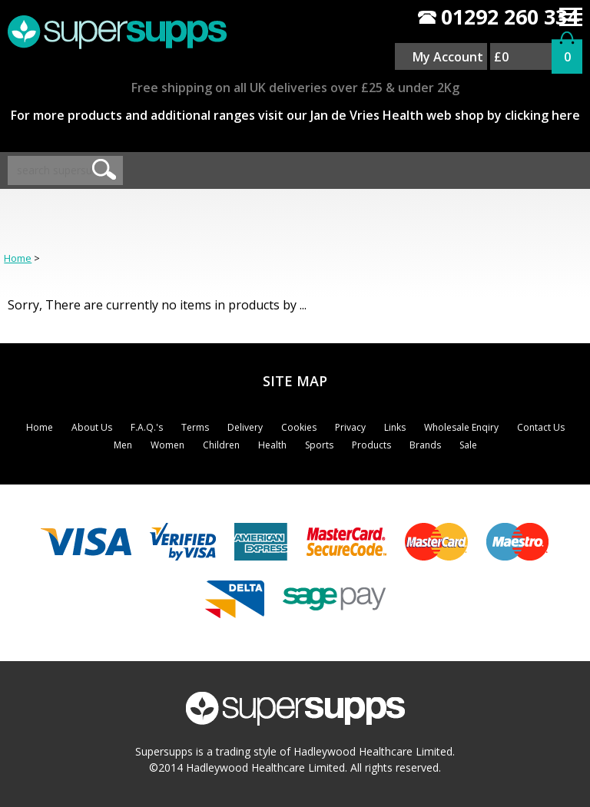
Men (123, 444)
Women (167, 444)
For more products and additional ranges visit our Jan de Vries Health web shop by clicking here (295, 115)
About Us (91, 427)
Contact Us (541, 427)
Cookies (299, 427)
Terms (195, 427)
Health (272, 444)
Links (395, 427)
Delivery (245, 427)
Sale (468, 444)
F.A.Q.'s (147, 427)
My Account (448, 56)
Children (221, 444)
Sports (319, 444)
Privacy (350, 427)
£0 (501, 56)
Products (371, 444)
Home (17, 258)
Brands (425, 444)
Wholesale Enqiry (461, 427)
